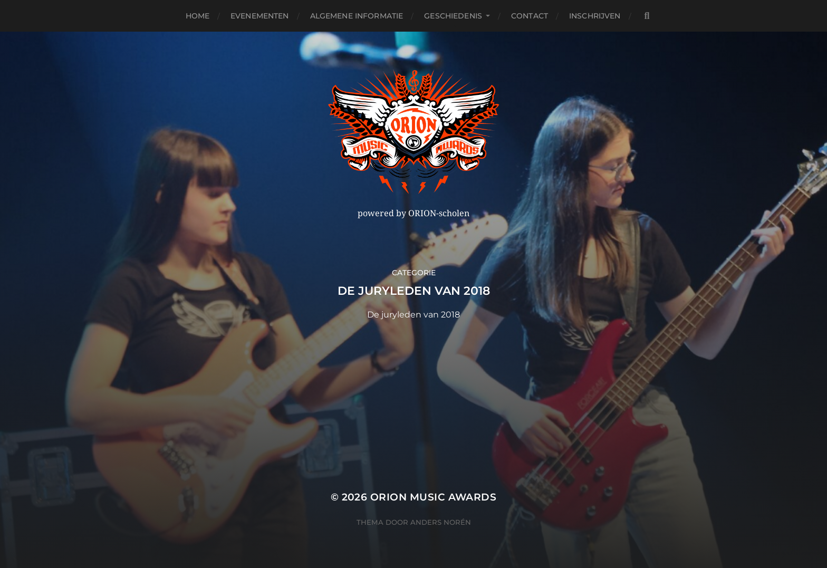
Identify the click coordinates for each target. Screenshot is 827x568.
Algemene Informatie (356, 16)
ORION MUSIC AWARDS (433, 497)
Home (198, 16)
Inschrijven (595, 16)
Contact (529, 16)
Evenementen (259, 16)
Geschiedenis (453, 16)
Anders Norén (440, 522)
